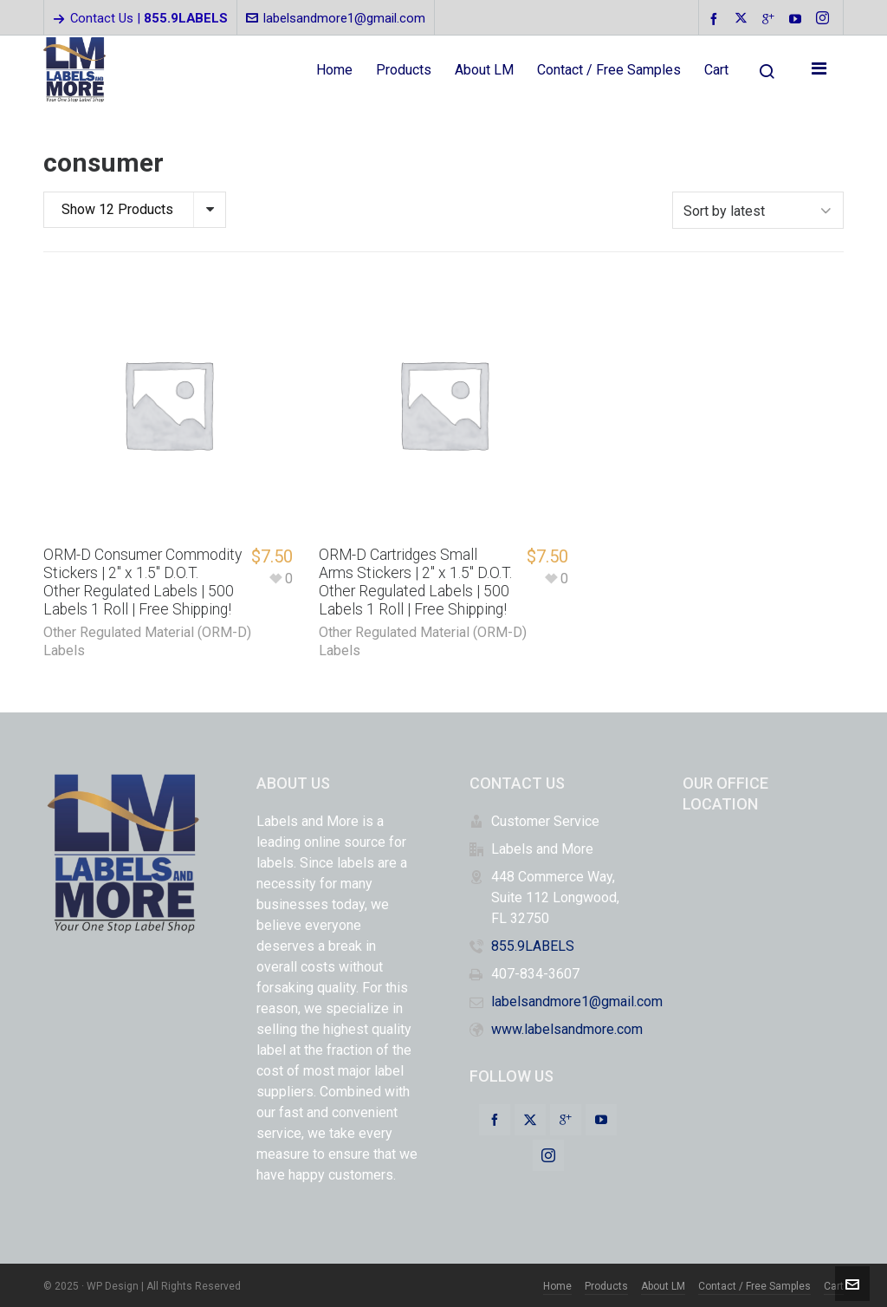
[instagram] (825, 19)
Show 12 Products (117, 209)
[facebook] (716, 18)
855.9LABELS (532, 944)
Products (606, 1284)
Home (557, 1284)
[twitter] (744, 19)
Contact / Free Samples (754, 1284)
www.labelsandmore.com (567, 1027)
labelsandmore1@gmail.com (335, 18)
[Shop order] (758, 209)
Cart (834, 1284)
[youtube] (797, 18)
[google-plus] (771, 18)
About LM (663, 1284)
